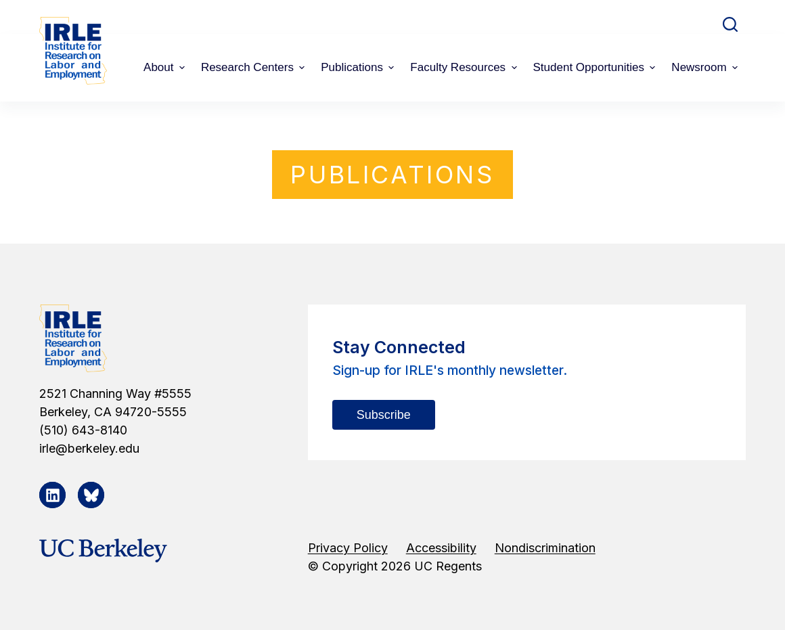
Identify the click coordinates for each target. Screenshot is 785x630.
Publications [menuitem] (359, 67)
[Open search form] (730, 24)
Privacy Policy (348, 548)
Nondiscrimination (545, 548)
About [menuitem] (165, 67)
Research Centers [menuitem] (254, 67)
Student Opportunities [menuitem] (596, 67)
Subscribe (384, 415)
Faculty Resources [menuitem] (465, 67)
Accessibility (441, 548)
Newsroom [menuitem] (706, 67)
